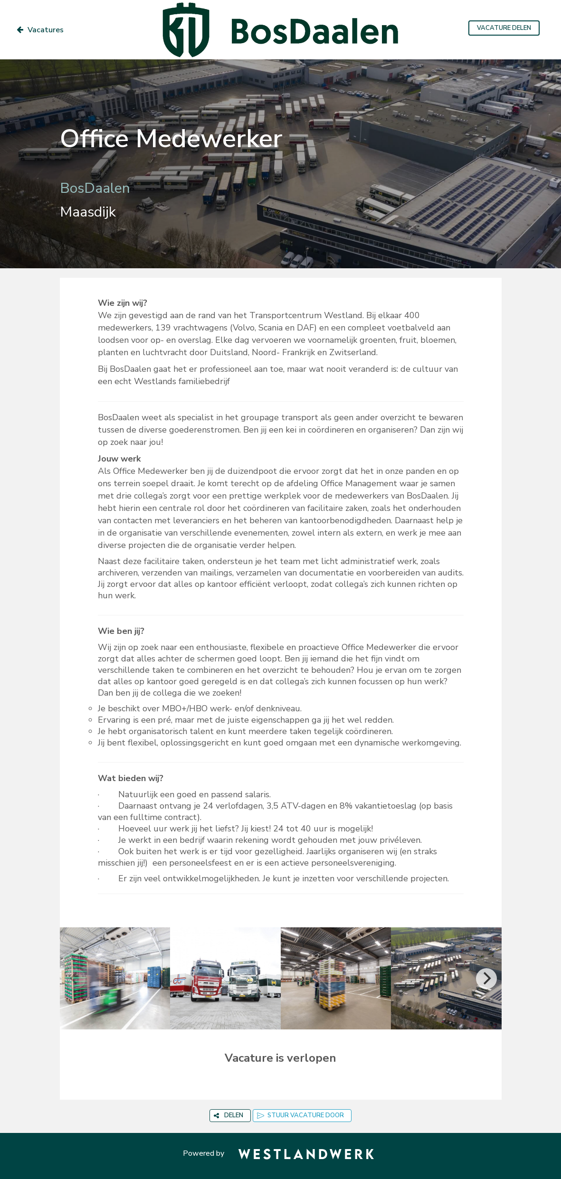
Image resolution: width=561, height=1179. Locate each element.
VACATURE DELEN (504, 28)
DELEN (228, 1115)
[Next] (486, 978)
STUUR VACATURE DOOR (300, 1115)
